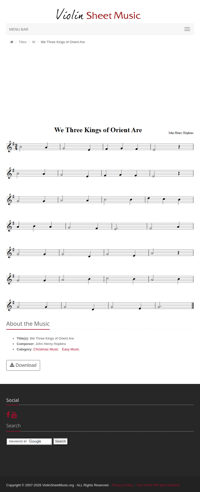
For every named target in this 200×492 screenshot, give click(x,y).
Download (23, 365)
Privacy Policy (122, 485)
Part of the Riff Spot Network (158, 485)
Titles (23, 42)
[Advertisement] (100, 86)
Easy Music (70, 349)
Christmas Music (45, 349)
